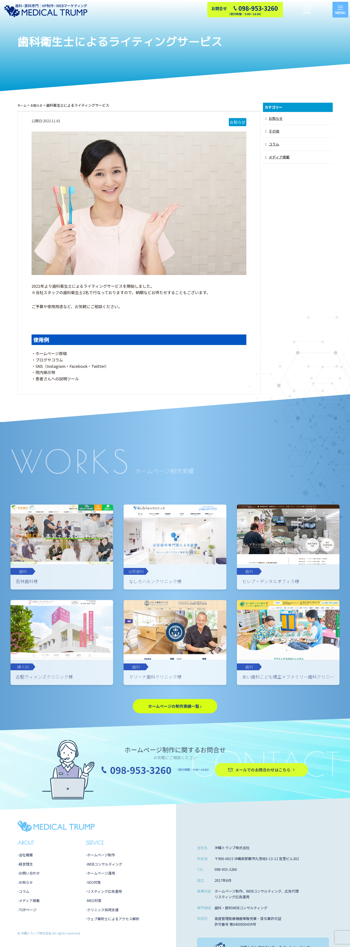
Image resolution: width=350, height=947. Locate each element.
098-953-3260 (140, 804)
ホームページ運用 (101, 908)
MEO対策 (94, 935)
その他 (274, 131)
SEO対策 (94, 917)
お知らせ (276, 118)
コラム (274, 144)
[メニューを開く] (340, 10)
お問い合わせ (29, 908)
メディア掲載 (279, 157)
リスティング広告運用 (104, 926)
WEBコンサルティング (104, 898)
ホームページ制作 (101, 889)
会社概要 (26, 889)
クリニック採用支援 (103, 944)
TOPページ (28, 944)
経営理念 (26, 898)
